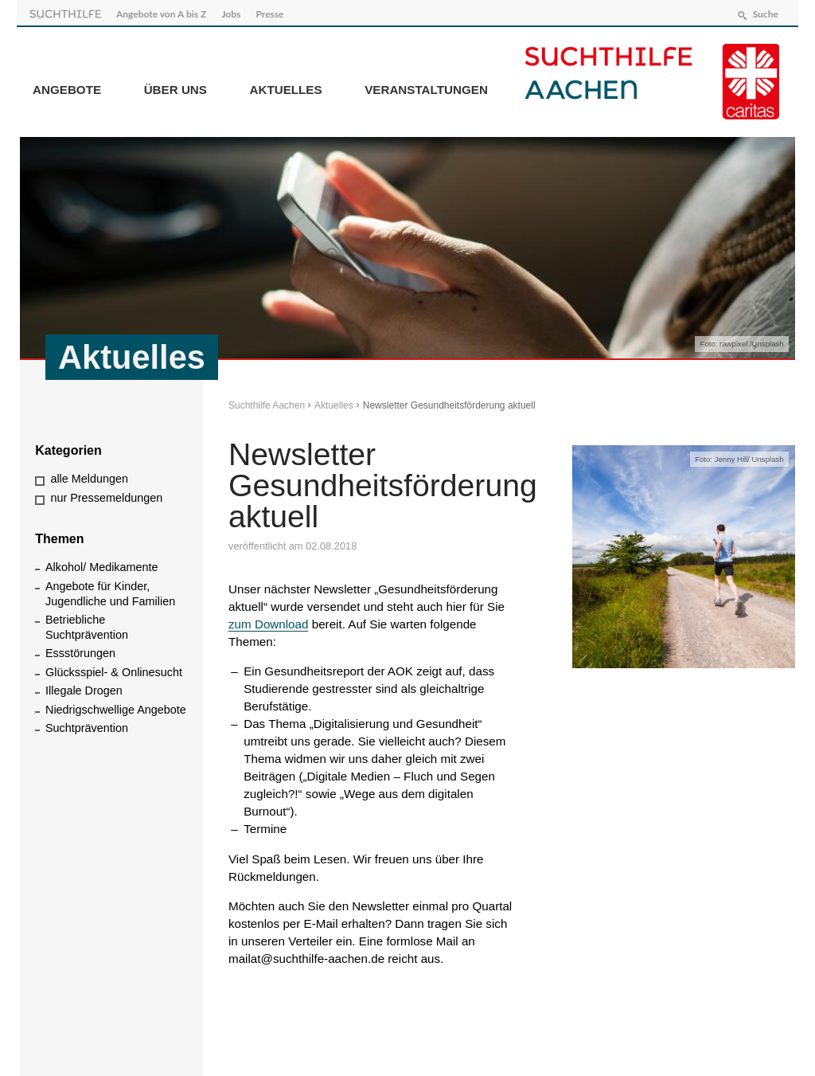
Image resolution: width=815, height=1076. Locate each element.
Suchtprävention (86, 724)
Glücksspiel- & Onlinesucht (113, 668)
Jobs (234, 11)
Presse (273, 11)
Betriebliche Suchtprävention (86, 624)
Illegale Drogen (84, 687)
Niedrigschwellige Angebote (115, 705)
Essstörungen (80, 650)
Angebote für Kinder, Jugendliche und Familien (110, 590)
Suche (761, 11)
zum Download (268, 620)
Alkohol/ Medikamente (101, 564)
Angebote (67, 86)
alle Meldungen (89, 475)
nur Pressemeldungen (106, 493)
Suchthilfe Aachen (266, 401)
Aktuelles (286, 86)
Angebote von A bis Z (164, 11)
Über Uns (175, 86)
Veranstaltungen (426, 86)
